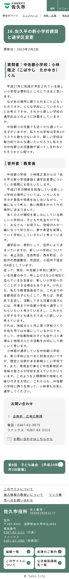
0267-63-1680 (14, 540)
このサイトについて (18, 489)
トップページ (30, 15)
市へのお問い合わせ (18, 500)
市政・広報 (50, 15)
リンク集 (55, 494)
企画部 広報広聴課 (28, 416)
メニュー (63, 8)
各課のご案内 (47, 551)
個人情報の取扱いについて (23, 494)
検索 (52, 8)
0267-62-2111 (14, 532)
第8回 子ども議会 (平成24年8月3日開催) (34, 467)
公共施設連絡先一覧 (47, 563)
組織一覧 (12, 551)
